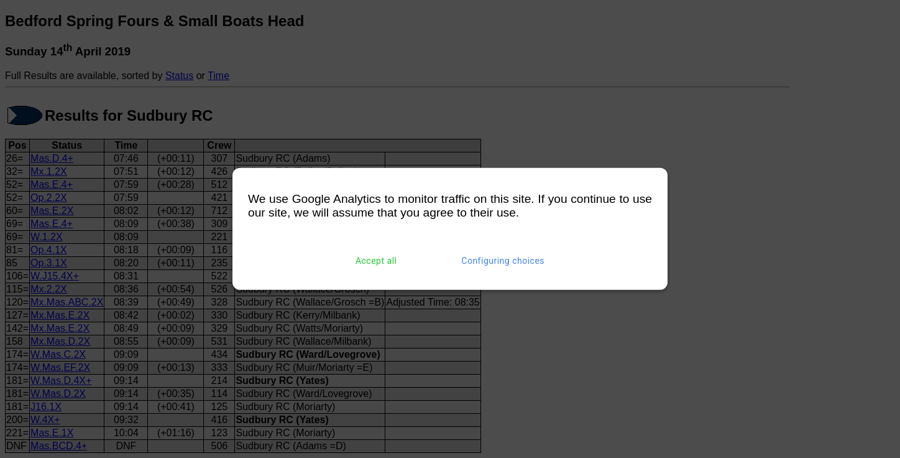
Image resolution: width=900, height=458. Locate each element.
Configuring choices (502, 260)
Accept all (376, 260)
